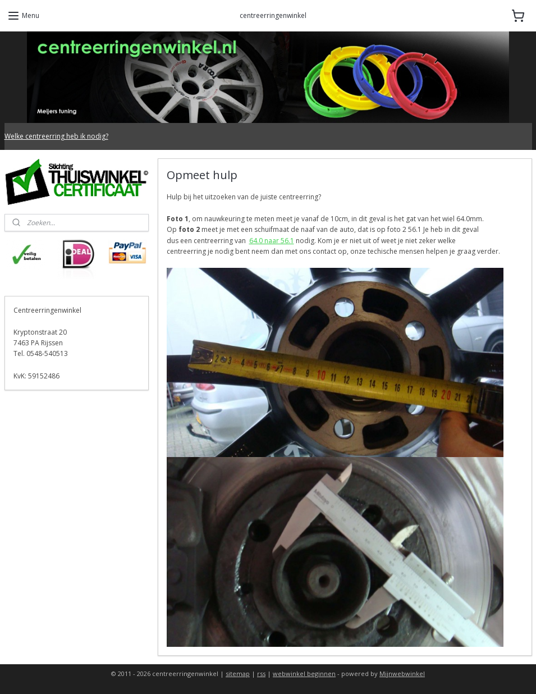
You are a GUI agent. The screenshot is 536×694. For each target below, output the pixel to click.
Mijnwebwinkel (402, 673)
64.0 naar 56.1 (271, 240)
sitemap (238, 673)
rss (261, 673)
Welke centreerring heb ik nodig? (56, 136)
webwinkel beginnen (304, 673)
